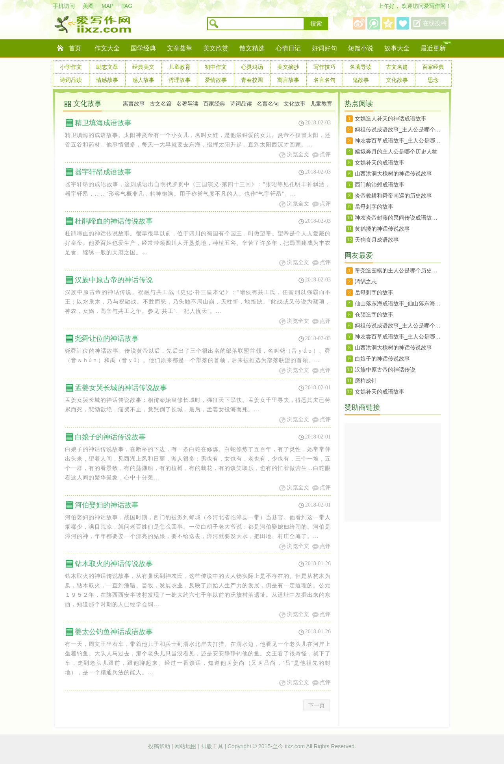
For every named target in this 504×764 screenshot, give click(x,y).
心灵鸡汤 (252, 67)
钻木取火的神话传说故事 (114, 564)
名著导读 (361, 67)
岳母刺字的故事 (374, 206)
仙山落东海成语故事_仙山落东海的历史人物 (398, 303)
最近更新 (433, 48)
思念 (433, 80)
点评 (325, 154)
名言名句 (324, 80)
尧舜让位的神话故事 (107, 338)
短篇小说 (360, 48)
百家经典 (433, 67)
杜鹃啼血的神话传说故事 (114, 221)
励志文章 (107, 67)
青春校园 (252, 80)
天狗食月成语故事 (377, 240)
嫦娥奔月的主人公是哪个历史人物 (396, 151)
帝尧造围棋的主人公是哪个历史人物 (398, 270)
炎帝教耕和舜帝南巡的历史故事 (393, 195)
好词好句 (324, 48)
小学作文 (71, 67)
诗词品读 (71, 80)
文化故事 (397, 80)
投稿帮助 (160, 746)
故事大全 (397, 48)
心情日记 (288, 48)
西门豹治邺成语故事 (379, 184)
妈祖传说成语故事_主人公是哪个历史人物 (398, 129)
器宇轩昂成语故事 (103, 172)
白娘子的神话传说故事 (110, 437)
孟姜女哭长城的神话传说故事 (121, 388)
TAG (126, 6)
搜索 (316, 23)
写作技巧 (324, 67)
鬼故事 (360, 80)
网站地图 (186, 746)
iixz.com (295, 746)
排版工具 (213, 746)
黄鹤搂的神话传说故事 (382, 229)
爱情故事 (216, 80)
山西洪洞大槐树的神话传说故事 (393, 173)
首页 (75, 48)
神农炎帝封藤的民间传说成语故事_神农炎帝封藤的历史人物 (398, 218)
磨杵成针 (366, 380)
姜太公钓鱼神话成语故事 (114, 632)
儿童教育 (180, 67)
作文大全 (107, 48)
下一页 (316, 705)
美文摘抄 (288, 67)
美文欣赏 (215, 48)
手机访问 (64, 6)
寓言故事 (288, 80)
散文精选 (252, 48)
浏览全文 (298, 154)
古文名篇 (397, 67)
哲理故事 (180, 80)
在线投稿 (435, 23)
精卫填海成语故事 (103, 123)
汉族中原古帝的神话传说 (114, 280)
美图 (88, 6)
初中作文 (216, 67)
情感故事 (107, 80)
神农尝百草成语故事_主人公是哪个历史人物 (398, 140)
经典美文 (143, 67)
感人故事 (143, 80)
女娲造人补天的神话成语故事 (390, 118)
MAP (107, 6)
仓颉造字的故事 (374, 314)
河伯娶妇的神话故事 (107, 505)
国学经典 (143, 48)
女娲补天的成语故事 (379, 162)
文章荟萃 (179, 48)
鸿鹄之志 (366, 281)
